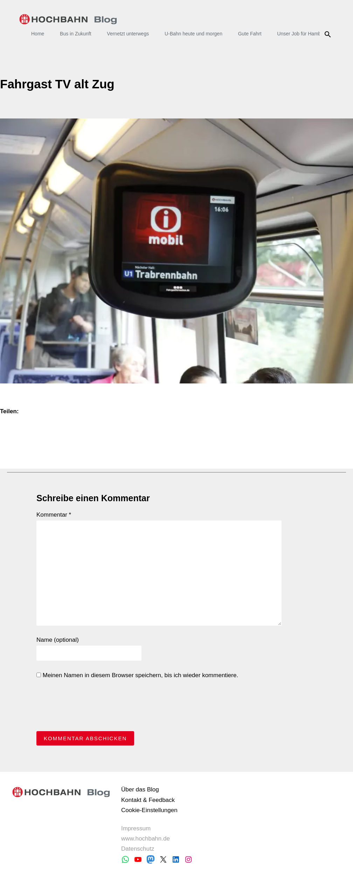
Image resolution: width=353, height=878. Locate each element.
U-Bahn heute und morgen (193, 33)
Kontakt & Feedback (148, 800)
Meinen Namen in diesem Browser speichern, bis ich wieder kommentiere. (137, 675)
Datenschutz (137, 848)
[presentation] (89, 707)
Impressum (136, 828)
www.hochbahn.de (145, 838)
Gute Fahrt (250, 33)
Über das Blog (140, 789)
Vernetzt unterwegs (128, 33)
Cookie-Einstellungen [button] (149, 810)
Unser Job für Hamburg (302, 33)
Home (37, 33)
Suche (329, 34)
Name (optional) (57, 640)
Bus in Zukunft (75, 33)
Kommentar (53, 514)
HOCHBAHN (68, 19)
